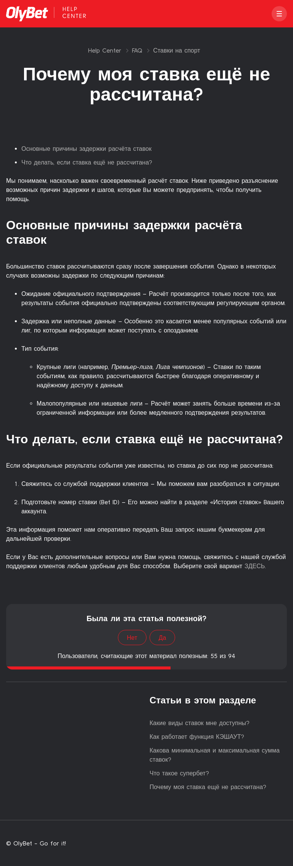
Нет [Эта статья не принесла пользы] (132, 637)
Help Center (104, 50)
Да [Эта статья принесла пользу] (162, 637)
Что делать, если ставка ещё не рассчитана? (86, 162)
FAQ (137, 50)
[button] (279, 13)
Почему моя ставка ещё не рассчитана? (208, 786)
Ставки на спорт (176, 50)
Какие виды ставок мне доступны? (200, 722)
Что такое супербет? (179, 773)
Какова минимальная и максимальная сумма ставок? (215, 755)
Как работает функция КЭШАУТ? (197, 736)
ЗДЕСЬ (253, 565)
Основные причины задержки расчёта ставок (86, 148)
